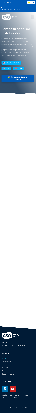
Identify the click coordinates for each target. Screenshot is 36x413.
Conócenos (6, 362)
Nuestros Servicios (9, 365)
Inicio (4, 359)
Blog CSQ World (8, 368)
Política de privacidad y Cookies (14, 345)
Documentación (8, 374)
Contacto (5, 371)
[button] (32, 17)
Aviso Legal (6, 342)
